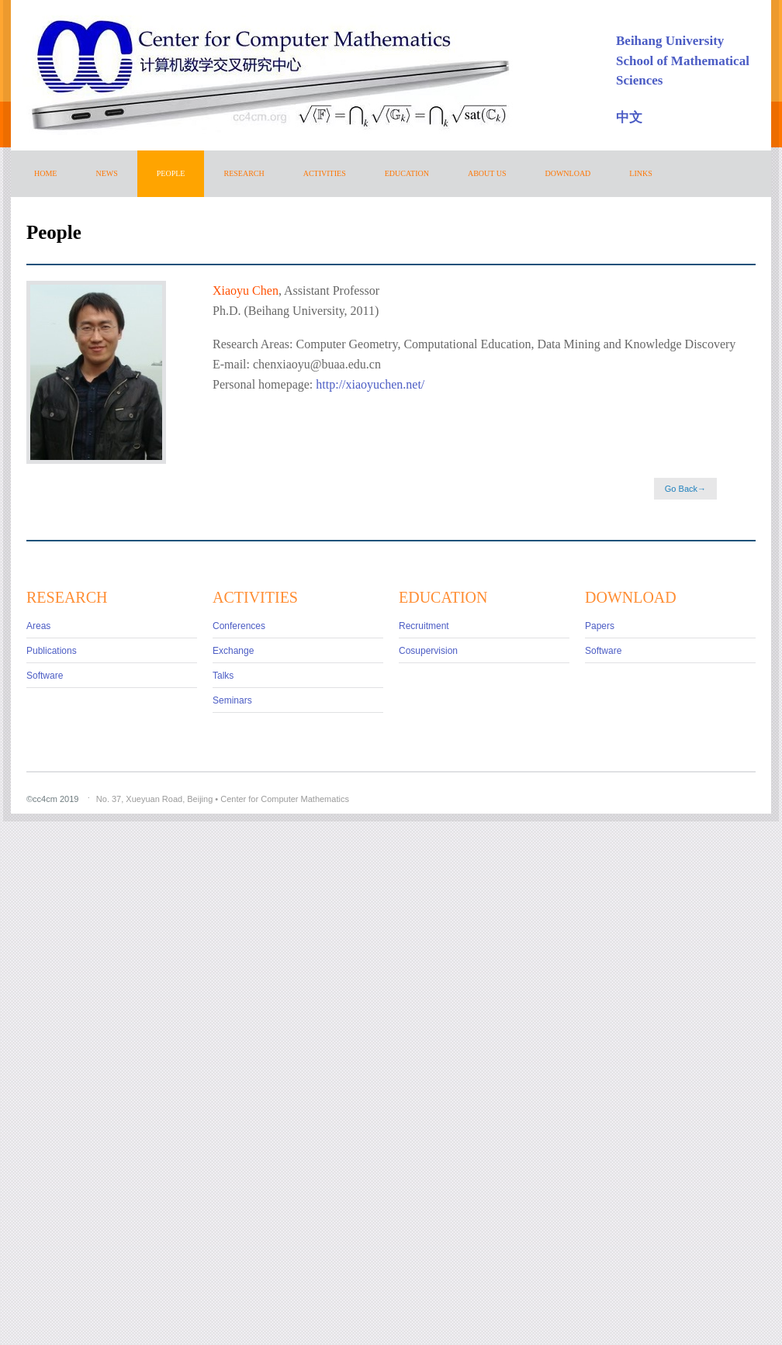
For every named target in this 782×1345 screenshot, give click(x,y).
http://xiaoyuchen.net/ (370, 384)
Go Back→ (685, 488)
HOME (45, 173)
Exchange (233, 650)
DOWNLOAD (567, 173)
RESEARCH (243, 173)
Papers (599, 626)
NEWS (106, 173)
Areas (38, 626)
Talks (223, 675)
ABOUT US (487, 173)
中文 (629, 117)
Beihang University (670, 40)
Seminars (232, 700)
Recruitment (424, 626)
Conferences (239, 626)
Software (44, 675)
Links (640, 173)
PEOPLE (171, 173)
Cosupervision (428, 650)
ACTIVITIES (324, 173)
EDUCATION (407, 173)
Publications (51, 650)
